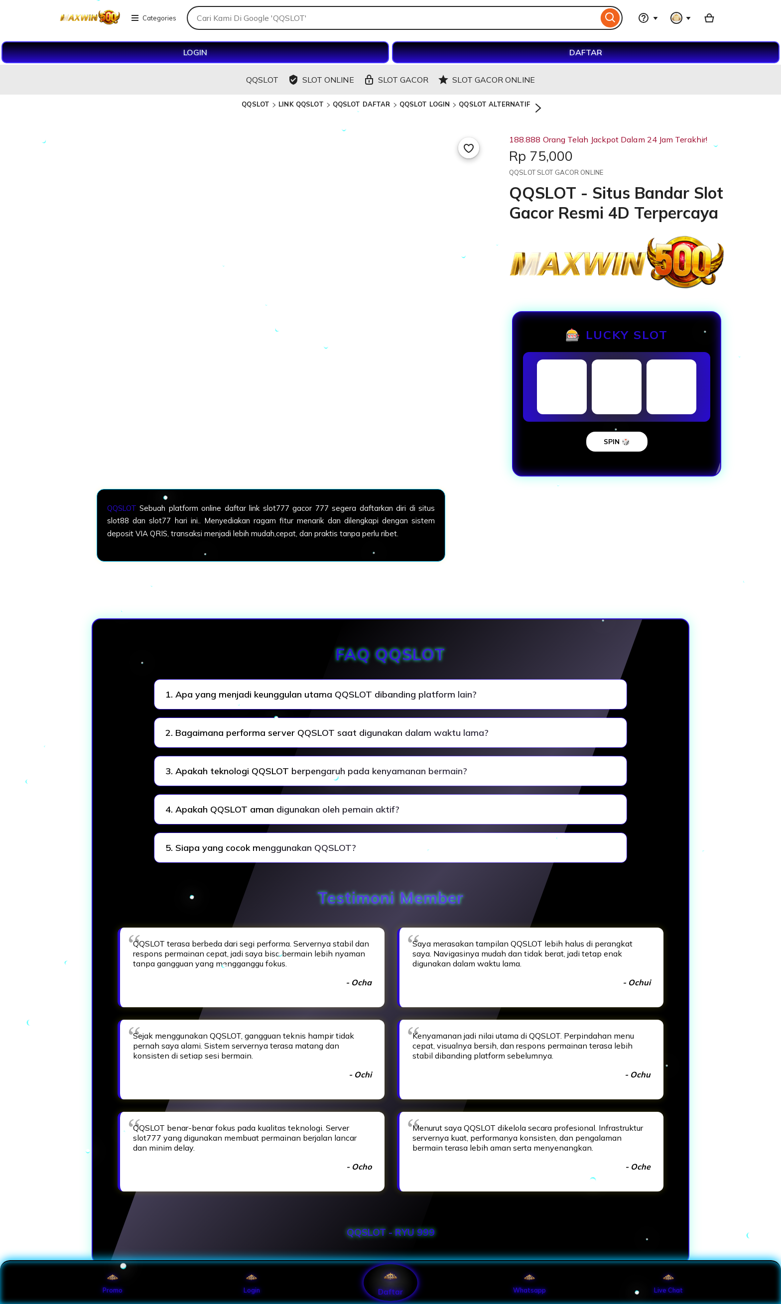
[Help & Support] (648, 18)
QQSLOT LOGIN (424, 104)
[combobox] (392, 18)
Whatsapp (529, 1282)
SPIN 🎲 (617, 442)
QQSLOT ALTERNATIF (494, 104)
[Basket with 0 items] (709, 18)
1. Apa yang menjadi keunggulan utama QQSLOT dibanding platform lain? (321, 694)
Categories (153, 17)
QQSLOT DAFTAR (361, 104)
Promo (113, 1282)
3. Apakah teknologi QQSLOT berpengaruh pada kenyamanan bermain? (316, 771)
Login (251, 1282)
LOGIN (195, 52)
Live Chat (668, 1282)
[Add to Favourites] (468, 147)
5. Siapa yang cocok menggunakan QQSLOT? (260, 847)
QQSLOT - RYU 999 (391, 1232)
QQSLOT (255, 104)
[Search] (610, 18)
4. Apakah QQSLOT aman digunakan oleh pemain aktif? (282, 809)
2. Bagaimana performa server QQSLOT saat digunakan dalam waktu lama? (327, 732)
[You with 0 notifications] (680, 18)
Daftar (390, 1282)
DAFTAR (585, 52)
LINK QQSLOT (300, 104)
